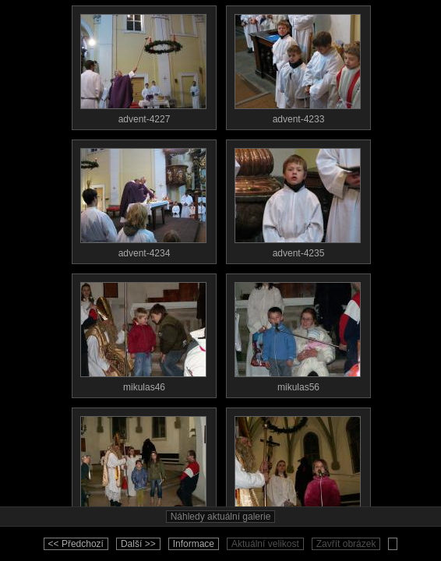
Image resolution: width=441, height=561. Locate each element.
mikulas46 (143, 333)
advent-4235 (298, 199)
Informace (193, 543)
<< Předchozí (76, 543)
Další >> (138, 543)
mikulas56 (298, 333)
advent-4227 (143, 65)
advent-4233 (298, 65)
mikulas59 (143, 467)
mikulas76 (298, 467)
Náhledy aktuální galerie (221, 516)
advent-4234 (143, 199)
